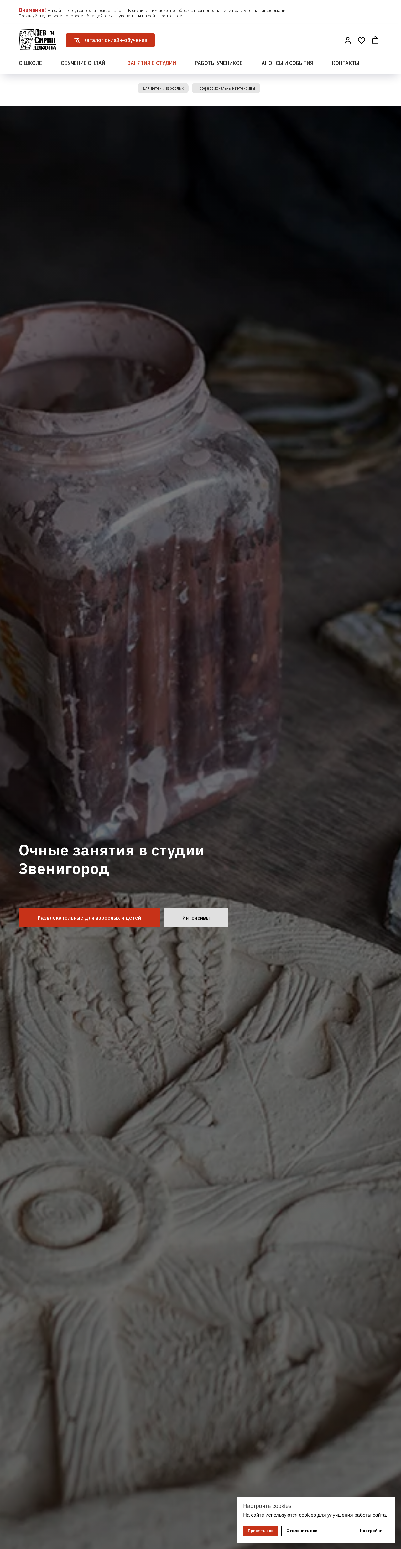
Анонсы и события (287, 63)
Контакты (345, 63)
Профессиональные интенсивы (229, 89)
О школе (30, 63)
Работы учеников (219, 63)
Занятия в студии (152, 63)
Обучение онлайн (85, 63)
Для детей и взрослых (159, 89)
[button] (348, 40)
